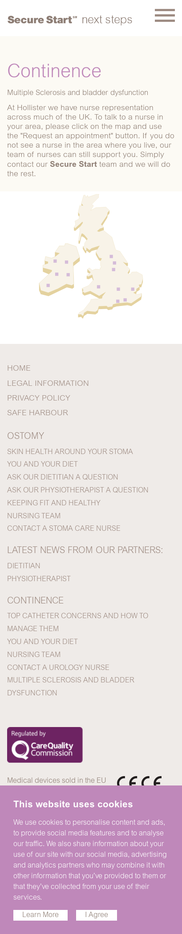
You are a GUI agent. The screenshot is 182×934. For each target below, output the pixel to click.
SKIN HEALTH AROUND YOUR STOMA (70, 452)
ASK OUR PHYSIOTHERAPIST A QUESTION (78, 490)
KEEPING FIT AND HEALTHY (54, 503)
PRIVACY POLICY (38, 399)
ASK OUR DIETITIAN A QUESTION (62, 477)
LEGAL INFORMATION (48, 384)
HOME (19, 369)
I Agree (96, 915)
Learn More (40, 915)
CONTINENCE (35, 601)
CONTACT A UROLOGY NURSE (58, 668)
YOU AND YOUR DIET (42, 464)
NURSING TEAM (34, 516)
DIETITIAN (23, 566)
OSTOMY (25, 436)
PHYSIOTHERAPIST (39, 579)
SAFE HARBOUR (37, 413)
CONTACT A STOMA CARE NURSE (64, 529)
